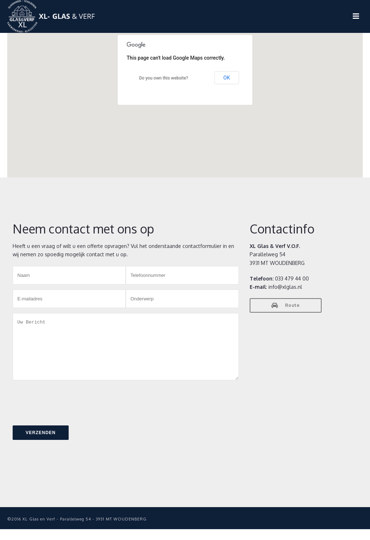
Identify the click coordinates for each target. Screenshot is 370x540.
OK (226, 78)
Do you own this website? (163, 78)
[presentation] (67, 410)
